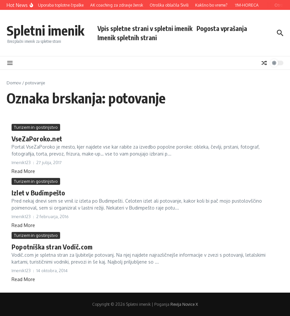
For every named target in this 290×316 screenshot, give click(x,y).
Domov (14, 82)
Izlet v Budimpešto (38, 192)
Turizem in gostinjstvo (36, 127)
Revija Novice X (184, 304)
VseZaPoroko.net (37, 138)
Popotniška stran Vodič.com (52, 247)
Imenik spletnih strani (127, 38)
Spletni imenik (45, 30)
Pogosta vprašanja (222, 28)
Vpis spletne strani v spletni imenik (145, 28)
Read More (23, 171)
